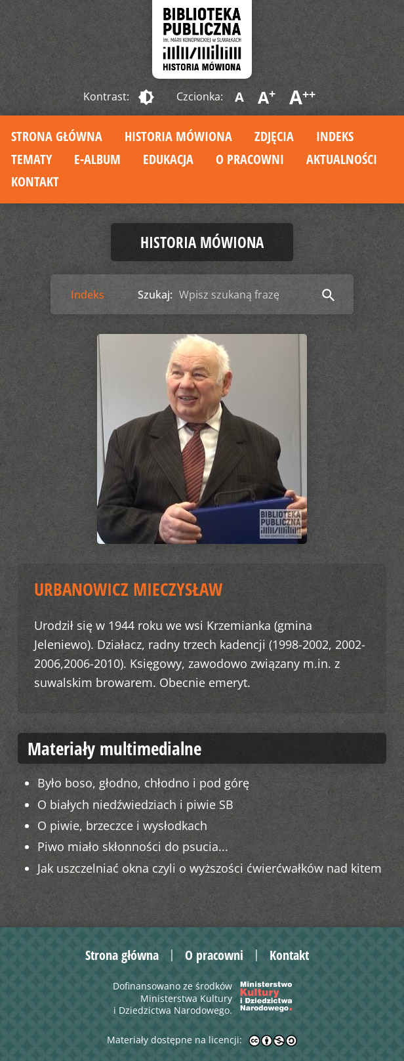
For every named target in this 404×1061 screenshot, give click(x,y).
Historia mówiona (178, 136)
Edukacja (168, 159)
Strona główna (56, 136)
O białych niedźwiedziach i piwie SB (135, 804)
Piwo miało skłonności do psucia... (132, 846)
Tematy (31, 159)
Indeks (335, 136)
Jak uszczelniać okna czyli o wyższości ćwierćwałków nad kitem (209, 868)
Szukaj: (155, 294)
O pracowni (250, 159)
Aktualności (341, 159)
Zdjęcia (274, 136)
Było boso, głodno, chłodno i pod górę (143, 783)
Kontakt (35, 181)
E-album (97, 159)
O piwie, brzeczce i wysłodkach (122, 825)
